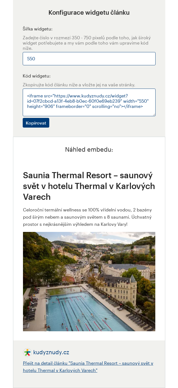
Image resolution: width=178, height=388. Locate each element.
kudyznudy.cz (51, 352)
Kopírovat (36, 122)
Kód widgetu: (37, 75)
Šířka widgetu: (38, 28)
